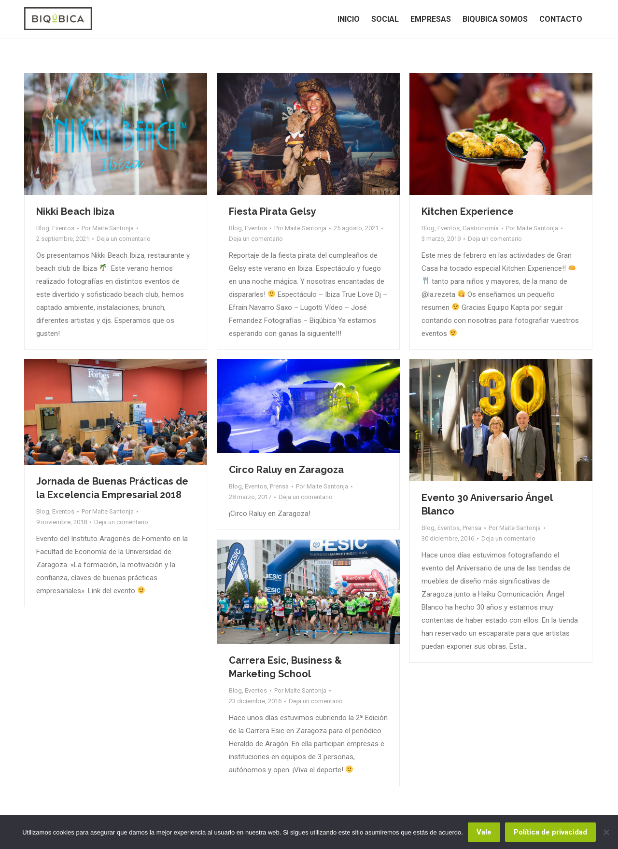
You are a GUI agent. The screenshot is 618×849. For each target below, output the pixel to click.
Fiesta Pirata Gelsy (272, 211)
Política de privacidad (550, 832)
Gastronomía (481, 228)
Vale (484, 832)
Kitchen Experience (467, 211)
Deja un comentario (124, 238)
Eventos (63, 228)
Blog (42, 228)
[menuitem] (348, 19)
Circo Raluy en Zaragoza (286, 469)
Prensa (279, 486)
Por (108, 228)
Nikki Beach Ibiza (75, 211)
